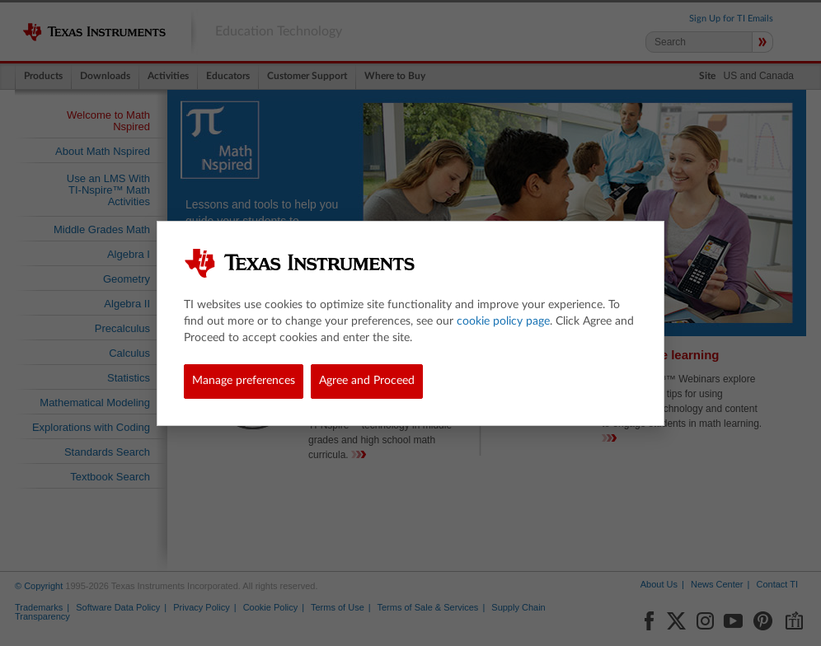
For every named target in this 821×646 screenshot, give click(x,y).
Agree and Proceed (367, 380)
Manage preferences (243, 380)
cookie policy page (503, 321)
